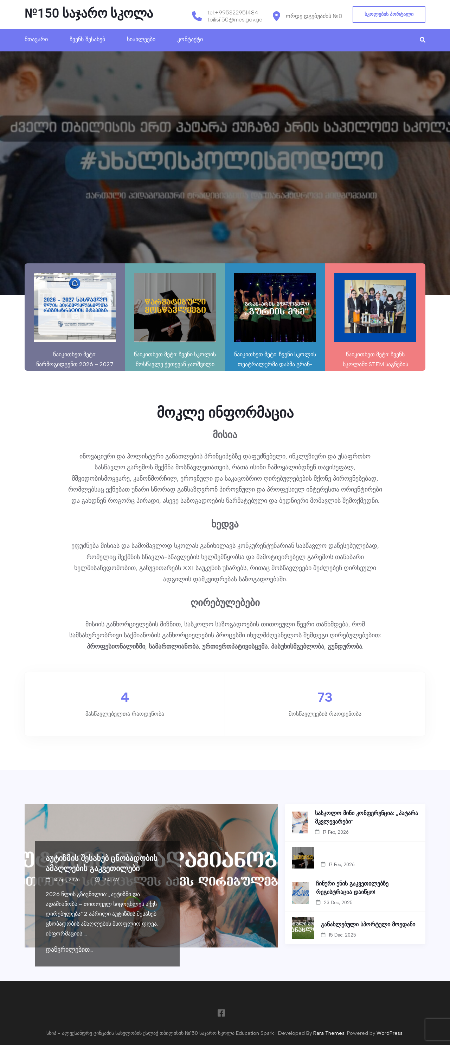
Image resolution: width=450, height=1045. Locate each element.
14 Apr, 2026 (66, 879)
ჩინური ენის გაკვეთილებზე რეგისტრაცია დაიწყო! (352, 887)
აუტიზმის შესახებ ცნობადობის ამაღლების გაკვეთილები (102, 863)
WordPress (390, 1033)
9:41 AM (111, 879)
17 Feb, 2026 (336, 832)
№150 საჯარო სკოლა (89, 13)
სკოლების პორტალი (389, 14)
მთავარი (36, 39)
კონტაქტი (190, 39)
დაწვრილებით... (69, 949)
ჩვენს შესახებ (87, 39)
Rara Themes (329, 1033)
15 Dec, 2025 (342, 935)
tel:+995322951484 (232, 12)
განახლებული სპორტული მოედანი (368, 924)
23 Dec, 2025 (338, 902)
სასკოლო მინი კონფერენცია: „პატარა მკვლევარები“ (366, 817)
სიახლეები (141, 39)
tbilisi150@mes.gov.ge (234, 19)
